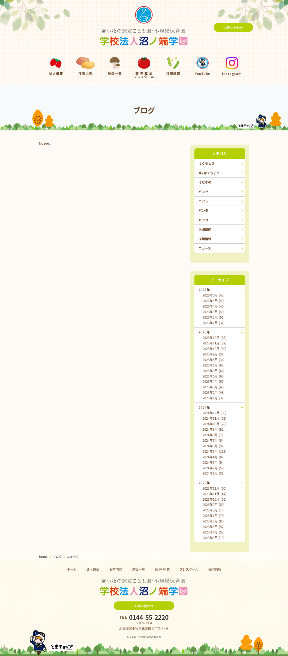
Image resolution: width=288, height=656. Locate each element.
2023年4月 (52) (214, 532)
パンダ (203, 210)
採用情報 (204, 238)
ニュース (204, 248)
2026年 (204, 289)
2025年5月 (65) (214, 376)
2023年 (204, 482)
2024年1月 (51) (214, 473)
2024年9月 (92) (214, 429)
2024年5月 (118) (214, 451)
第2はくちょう (209, 172)
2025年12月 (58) (214, 337)
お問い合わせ (233, 27)
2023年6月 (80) (214, 521)
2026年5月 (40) (214, 300)
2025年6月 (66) (214, 370)
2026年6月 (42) (214, 295)
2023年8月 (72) (214, 510)
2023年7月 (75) (214, 515)
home (44, 556)
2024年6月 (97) (214, 445)
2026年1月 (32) (214, 322)
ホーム (71, 569)
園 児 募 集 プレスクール (176, 569)
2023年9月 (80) (214, 504)
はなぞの (204, 182)
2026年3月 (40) (214, 311)
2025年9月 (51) (214, 354)
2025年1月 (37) (214, 398)
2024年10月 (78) (214, 423)
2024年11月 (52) (214, 418)
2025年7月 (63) (214, 365)
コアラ (203, 201)
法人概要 (92, 569)
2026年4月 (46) (214, 306)
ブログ (58, 556)
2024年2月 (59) (214, 468)
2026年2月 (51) (214, 317)
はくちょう (206, 163)
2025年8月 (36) (214, 359)
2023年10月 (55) (214, 499)
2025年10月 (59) (214, 348)
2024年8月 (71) (214, 434)
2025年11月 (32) (214, 343)
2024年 (204, 407)
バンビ (203, 191)
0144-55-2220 (149, 617)
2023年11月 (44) (214, 493)
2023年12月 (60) (214, 488)
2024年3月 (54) (214, 462)
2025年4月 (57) (214, 381)
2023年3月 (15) (214, 537)
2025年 (204, 332)
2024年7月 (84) (214, 440)
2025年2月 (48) (214, 392)
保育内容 (115, 569)
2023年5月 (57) (214, 526)
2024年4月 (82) (214, 456)
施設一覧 (138, 569)
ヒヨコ (203, 220)
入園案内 (204, 229)
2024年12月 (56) (214, 412)
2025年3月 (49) (214, 386)
